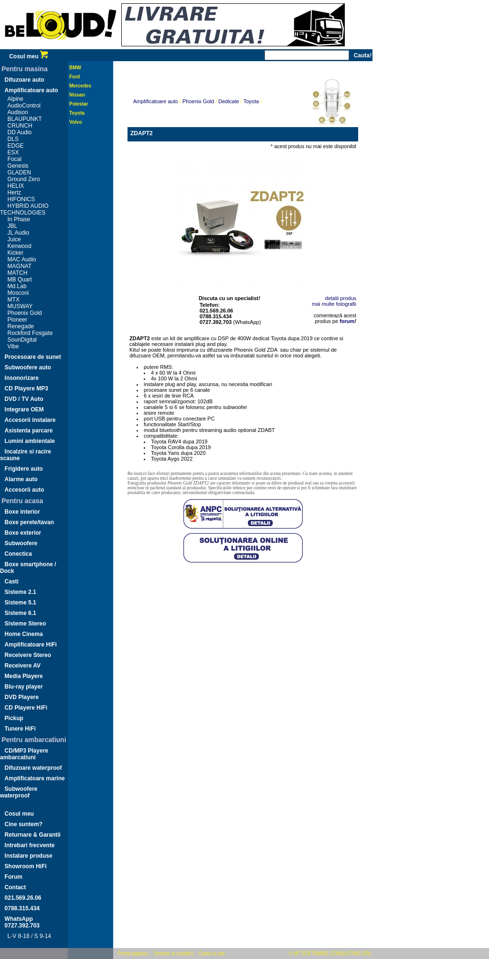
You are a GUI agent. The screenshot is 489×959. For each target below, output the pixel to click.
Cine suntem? (24, 824)
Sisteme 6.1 (20, 613)
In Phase (19, 219)
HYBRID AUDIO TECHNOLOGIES (24, 209)
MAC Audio (22, 259)
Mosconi (18, 293)
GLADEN (19, 172)
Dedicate (228, 101)
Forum (13, 876)
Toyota (77, 113)
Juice (14, 239)
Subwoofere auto (28, 367)
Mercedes (80, 85)
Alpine (15, 99)
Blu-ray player (24, 686)
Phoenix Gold (25, 313)
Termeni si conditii (172, 953)
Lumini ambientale (30, 441)
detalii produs (340, 298)
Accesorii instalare (30, 420)
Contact (15, 887)
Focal (14, 159)
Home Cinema (24, 634)
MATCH (18, 272)
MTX (14, 299)
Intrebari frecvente (30, 845)
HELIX (16, 186)
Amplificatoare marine (35, 778)
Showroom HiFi (26, 866)
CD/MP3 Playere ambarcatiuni (24, 754)
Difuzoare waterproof (33, 768)
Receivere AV (23, 665)
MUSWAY (20, 306)
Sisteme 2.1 (20, 592)
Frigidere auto (24, 468)
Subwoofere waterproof (18, 792)
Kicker (15, 252)
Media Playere (24, 676)
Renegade (21, 326)
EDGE (16, 145)
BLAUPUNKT (25, 119)
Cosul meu (28, 56)
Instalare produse (29, 855)
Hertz (14, 192)
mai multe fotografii (334, 304)
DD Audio (20, 132)
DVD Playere (22, 697)
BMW (75, 67)
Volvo (75, 122)
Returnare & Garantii (33, 834)
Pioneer (17, 319)
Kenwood (20, 246)
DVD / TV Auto (24, 399)
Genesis (18, 165)
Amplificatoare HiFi (31, 644)
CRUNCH (20, 125)
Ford (74, 76)
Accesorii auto (24, 489)
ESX (13, 152)
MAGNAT (20, 266)
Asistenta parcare (29, 430)
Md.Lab (17, 286)
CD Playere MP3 (26, 388)
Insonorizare (22, 378)
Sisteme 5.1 (20, 602)
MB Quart (20, 279)
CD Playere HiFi (26, 707)
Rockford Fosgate (30, 333)
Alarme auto (21, 479)
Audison (18, 112)
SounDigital (22, 339)
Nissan (77, 94)
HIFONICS (21, 199)
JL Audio (19, 232)
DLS (13, 139)
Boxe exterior (23, 532)
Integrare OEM (24, 409)
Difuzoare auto (24, 79)
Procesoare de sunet (33, 357)
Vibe (13, 346)
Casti (12, 581)
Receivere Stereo (28, 655)
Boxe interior (22, 511)
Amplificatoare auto (31, 90)
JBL (13, 226)
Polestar (78, 104)
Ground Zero (24, 179)
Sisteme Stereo (25, 623)
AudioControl (24, 105)
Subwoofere (21, 543)
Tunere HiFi (20, 728)
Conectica (18, 553)
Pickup (14, 718)
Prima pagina (132, 953)
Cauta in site (212, 953)
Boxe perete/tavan (29, 522)
